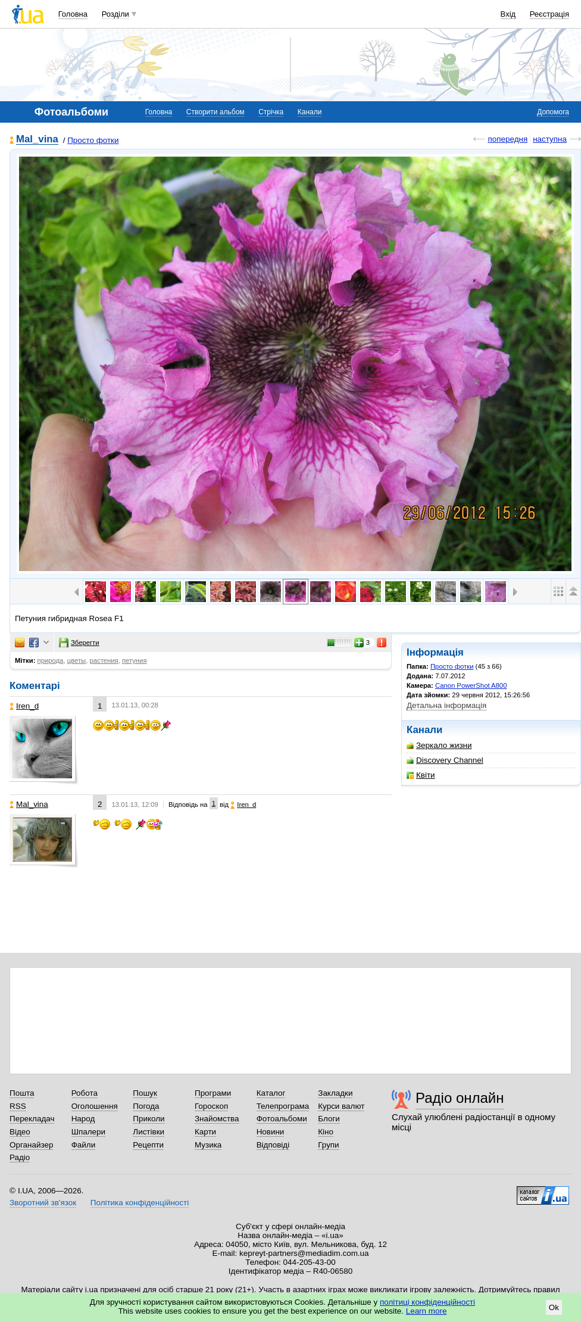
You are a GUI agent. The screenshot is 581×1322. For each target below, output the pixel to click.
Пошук (145, 1093)
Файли (83, 1144)
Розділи (115, 14)
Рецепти (148, 1144)
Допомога (553, 112)
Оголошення (94, 1106)
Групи (328, 1144)
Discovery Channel (445, 760)
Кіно (325, 1131)
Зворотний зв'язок (43, 1202)
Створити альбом (215, 112)
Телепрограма (283, 1106)
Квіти (421, 775)
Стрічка (270, 112)
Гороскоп (211, 1106)
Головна (73, 14)
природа (51, 660)
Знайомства (217, 1118)
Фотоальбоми (282, 1118)
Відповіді (273, 1144)
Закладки (335, 1093)
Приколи (148, 1118)
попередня (507, 139)
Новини (271, 1131)
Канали (310, 112)
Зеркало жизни (439, 745)
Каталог (271, 1093)
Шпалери (88, 1131)
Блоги (329, 1118)
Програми (213, 1093)
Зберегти (79, 642)
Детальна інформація (446, 705)
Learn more (426, 1311)
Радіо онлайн (460, 1098)
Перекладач (32, 1118)
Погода (146, 1106)
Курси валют (341, 1106)
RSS (18, 1106)
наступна (550, 139)
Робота (84, 1093)
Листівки (148, 1131)
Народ (83, 1118)
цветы (76, 660)
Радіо (20, 1157)
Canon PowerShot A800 (471, 685)
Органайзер (31, 1144)
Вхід (508, 14)
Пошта (22, 1093)
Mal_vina (37, 140)
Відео (20, 1131)
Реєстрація (549, 14)
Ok (554, 1307)
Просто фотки (92, 140)
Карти (205, 1131)
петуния (134, 660)
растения (103, 660)
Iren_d (24, 705)
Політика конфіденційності (139, 1202)
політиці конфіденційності (427, 1302)
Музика (208, 1144)
